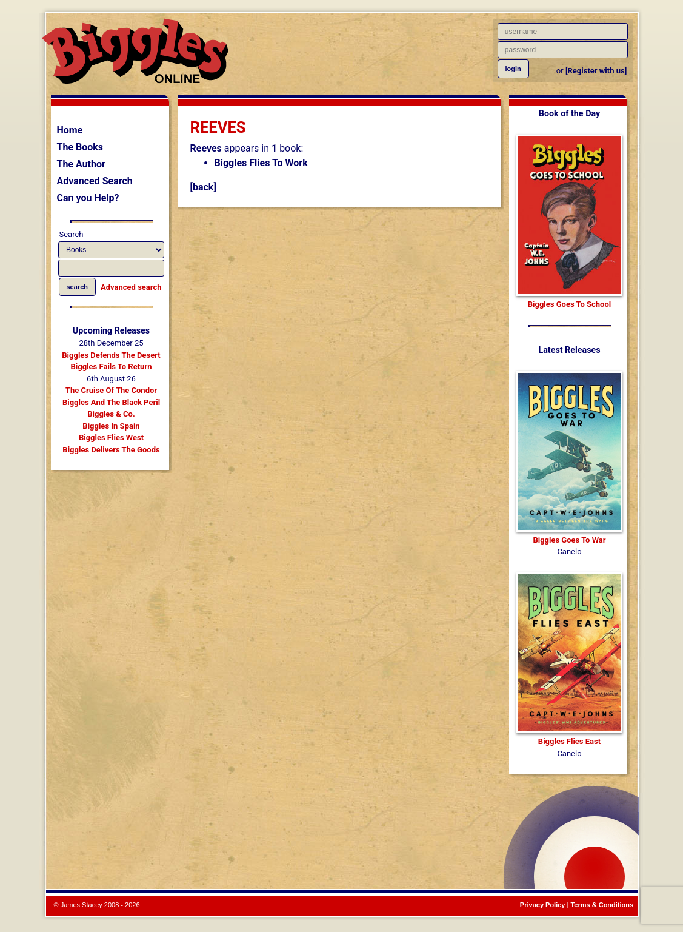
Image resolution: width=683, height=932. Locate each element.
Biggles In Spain (110, 426)
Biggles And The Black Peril (111, 402)
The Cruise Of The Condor (111, 390)
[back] (203, 187)
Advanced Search (95, 181)
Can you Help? (88, 198)
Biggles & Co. (111, 413)
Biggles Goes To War (569, 540)
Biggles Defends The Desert (111, 355)
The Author (81, 164)
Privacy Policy (542, 904)
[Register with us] (596, 70)
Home (70, 130)
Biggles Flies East (569, 741)
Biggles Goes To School (569, 304)
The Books (80, 147)
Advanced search (131, 287)
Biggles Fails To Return (111, 366)
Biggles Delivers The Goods (110, 449)
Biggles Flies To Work (261, 163)
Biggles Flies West (111, 437)
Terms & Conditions (601, 904)
